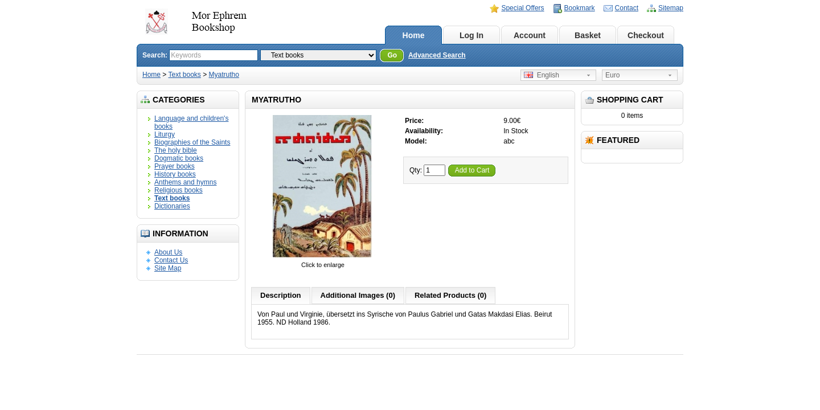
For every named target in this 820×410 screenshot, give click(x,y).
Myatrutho (224, 75)
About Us (168, 252)
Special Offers (522, 8)
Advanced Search (437, 55)
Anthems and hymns (185, 182)
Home (414, 35)
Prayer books (174, 166)
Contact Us (171, 260)
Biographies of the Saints (192, 142)
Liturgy (164, 134)
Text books (184, 75)
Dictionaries (172, 206)
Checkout (646, 35)
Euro (612, 75)
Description (280, 295)
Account (530, 35)
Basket (588, 35)
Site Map (167, 268)
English (541, 75)
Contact (626, 8)
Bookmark (579, 8)
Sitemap (670, 8)
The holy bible (175, 150)
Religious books (178, 190)
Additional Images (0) (358, 295)
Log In (471, 35)
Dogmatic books (178, 158)
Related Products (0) (450, 295)
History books (175, 174)
